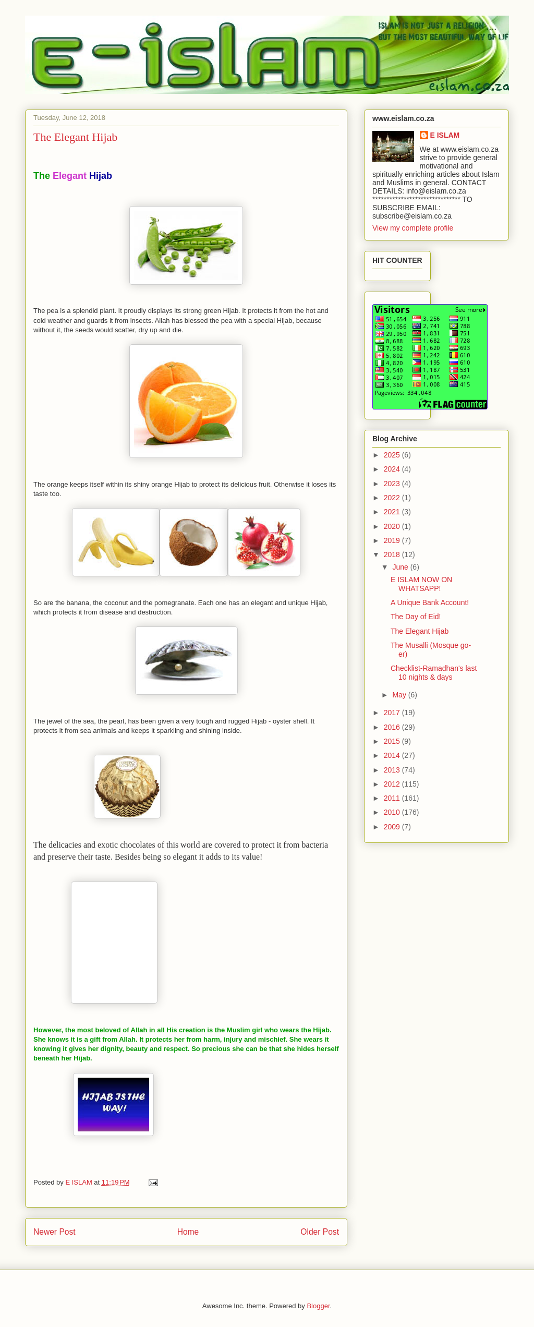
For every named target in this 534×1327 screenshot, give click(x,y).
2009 (393, 827)
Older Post (319, 1231)
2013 (393, 770)
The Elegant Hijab (419, 631)
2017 (393, 712)
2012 (393, 784)
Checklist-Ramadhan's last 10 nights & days (434, 672)
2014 (393, 755)
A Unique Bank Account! (430, 602)
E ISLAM (445, 135)
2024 (393, 469)
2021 (393, 512)
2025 (393, 455)
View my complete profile (412, 228)
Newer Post (54, 1231)
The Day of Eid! (416, 616)
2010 (393, 812)
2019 (393, 540)
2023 (393, 483)
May (400, 695)
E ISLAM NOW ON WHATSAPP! (421, 584)
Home (188, 1231)
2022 (393, 497)
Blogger (318, 1306)
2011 (393, 798)
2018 (393, 554)
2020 (393, 526)
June (401, 567)
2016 (393, 727)
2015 (393, 741)
